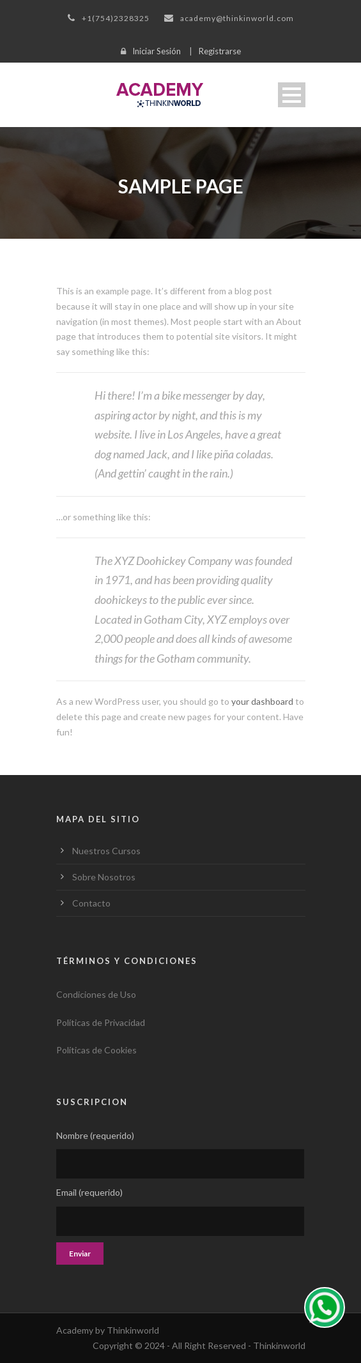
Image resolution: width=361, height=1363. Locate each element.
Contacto (91, 903)
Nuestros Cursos (106, 850)
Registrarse (220, 51)
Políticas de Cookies (96, 1049)
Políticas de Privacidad (100, 1022)
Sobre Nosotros (103, 876)
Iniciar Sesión (156, 51)
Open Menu (291, 94)
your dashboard (262, 701)
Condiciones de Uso (96, 994)
